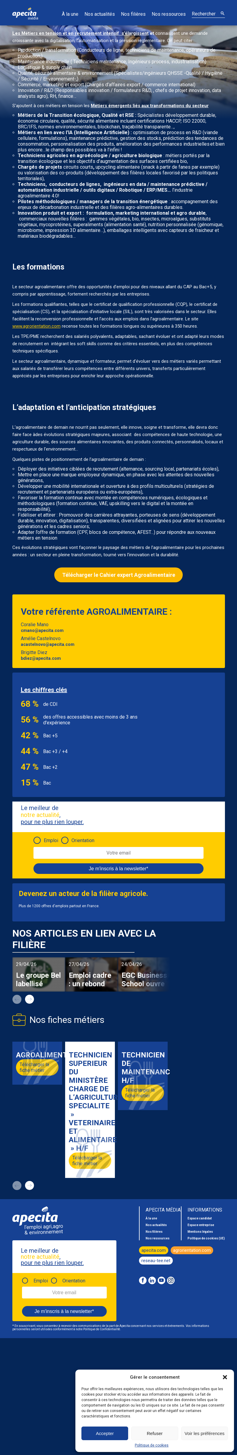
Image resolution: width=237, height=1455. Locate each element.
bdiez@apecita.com (41, 658)
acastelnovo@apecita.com (47, 644)
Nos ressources (169, 14)
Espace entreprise (201, 1225)
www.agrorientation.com (36, 326)
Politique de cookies (152, 1445)
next (29, 999)
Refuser (155, 1433)
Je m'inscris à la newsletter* (118, 868)
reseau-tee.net (155, 1260)
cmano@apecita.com (42, 630)
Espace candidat (200, 1218)
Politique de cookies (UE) (206, 1238)
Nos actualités (99, 14)
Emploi (51, 840)
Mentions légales (200, 1231)
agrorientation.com (192, 1250)
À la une (70, 14)
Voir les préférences (205, 1433)
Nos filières (133, 14)
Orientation (82, 840)
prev (16, 999)
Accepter (105, 1433)
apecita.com (153, 1250)
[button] (225, 1377)
